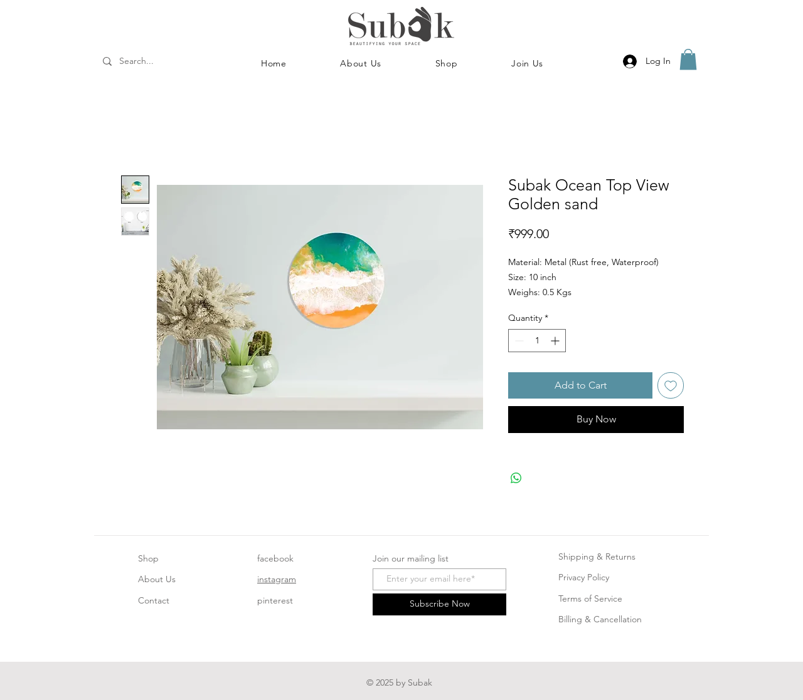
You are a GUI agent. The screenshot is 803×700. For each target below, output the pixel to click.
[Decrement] (518, 341)
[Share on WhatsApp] (516, 478)
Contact (153, 600)
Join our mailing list (411, 558)
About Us (157, 579)
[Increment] (556, 341)
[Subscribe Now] (439, 604)
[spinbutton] (537, 341)
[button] (446, 63)
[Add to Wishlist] (670, 385)
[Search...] (153, 61)
